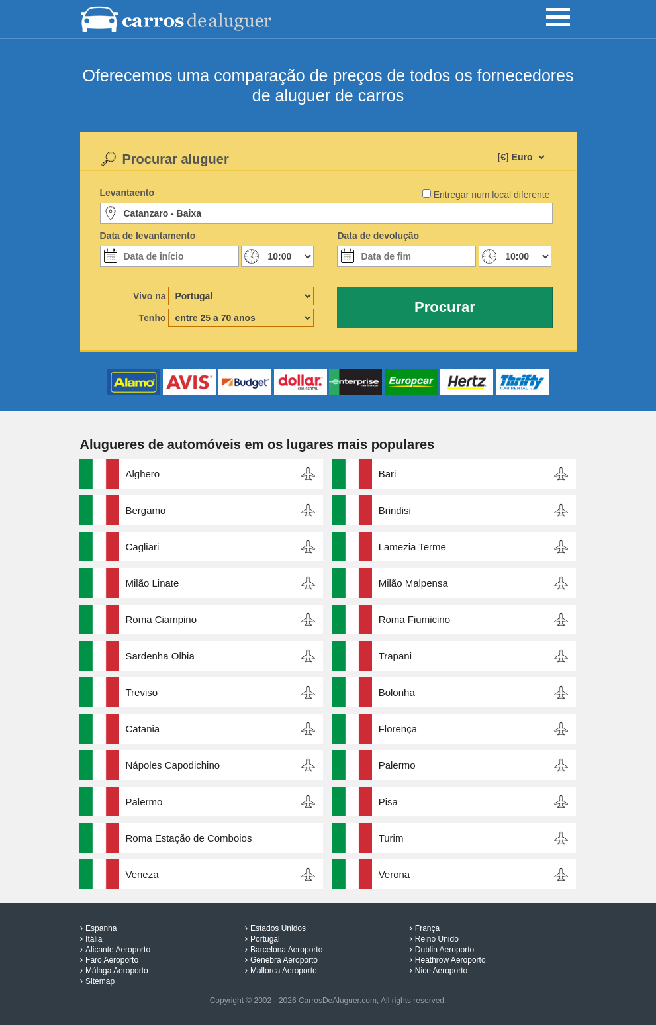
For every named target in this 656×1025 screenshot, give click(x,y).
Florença (398, 728)
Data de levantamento (148, 235)
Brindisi (395, 510)
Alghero (143, 473)
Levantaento (127, 192)
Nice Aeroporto (441, 970)
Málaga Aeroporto (116, 970)
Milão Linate (152, 583)
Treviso (142, 692)
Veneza (142, 874)
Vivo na (149, 296)
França (427, 928)
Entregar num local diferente (492, 194)
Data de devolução (378, 235)
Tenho (152, 318)
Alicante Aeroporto (117, 949)
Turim (391, 838)
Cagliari (143, 546)
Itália (93, 939)
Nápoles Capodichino (173, 765)
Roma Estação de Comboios (189, 838)
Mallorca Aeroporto (283, 970)
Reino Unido (437, 939)
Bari (388, 473)
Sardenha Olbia (160, 655)
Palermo (397, 765)
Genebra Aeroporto (284, 960)
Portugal (265, 939)
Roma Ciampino (161, 619)
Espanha (101, 928)
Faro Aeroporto (111, 960)
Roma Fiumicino (414, 619)
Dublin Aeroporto (444, 949)
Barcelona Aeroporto (286, 949)
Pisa (388, 801)
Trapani (395, 655)
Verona (394, 874)
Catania (143, 728)
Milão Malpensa (413, 583)
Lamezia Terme (412, 546)
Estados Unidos (278, 928)
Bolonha (397, 692)
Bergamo (146, 510)
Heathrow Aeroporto (450, 960)
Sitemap (100, 981)
